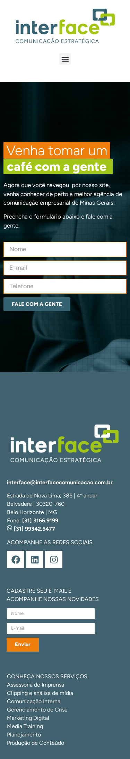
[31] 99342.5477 (31, 529)
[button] (65, 59)
